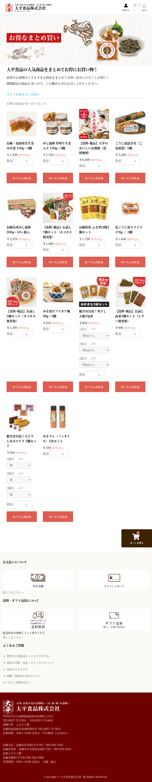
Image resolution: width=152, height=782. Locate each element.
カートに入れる (21, 178)
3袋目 (83, 358)
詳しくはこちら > (13, 592)
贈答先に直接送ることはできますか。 (29, 656)
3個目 (10, 488)
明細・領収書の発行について (24, 675)
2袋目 (83, 344)
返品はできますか (17, 669)
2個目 (10, 473)
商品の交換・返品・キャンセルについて (30, 662)
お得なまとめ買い (28, 94)
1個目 (10, 459)
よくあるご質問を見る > (17, 682)
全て (10, 94)
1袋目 (83, 329)
